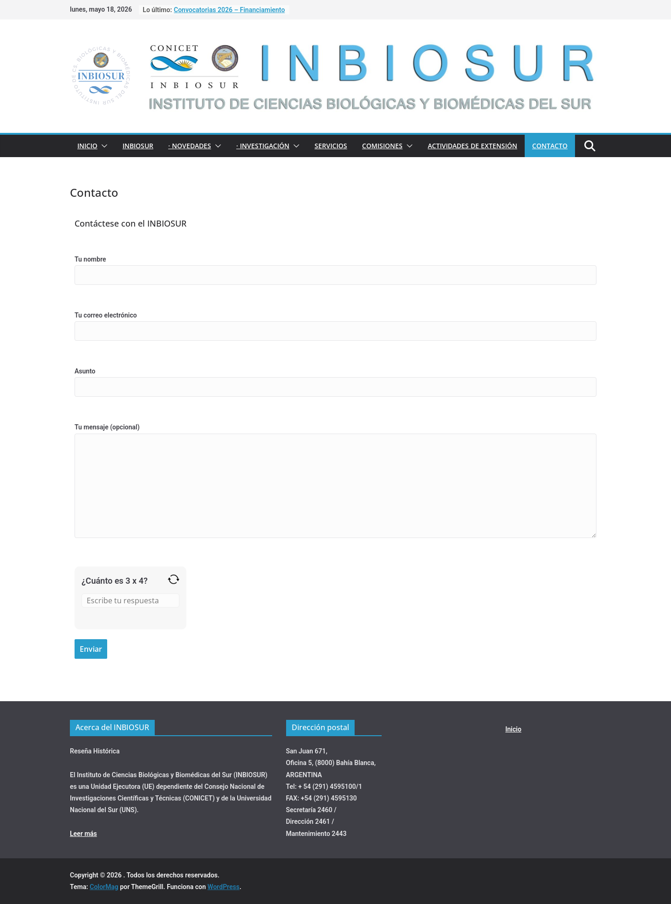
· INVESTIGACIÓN (262, 145)
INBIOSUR (138, 145)
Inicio (87, 145)
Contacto (550, 145)
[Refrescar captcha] (173, 579)
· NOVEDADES (189, 145)
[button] (102, 145)
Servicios (331, 145)
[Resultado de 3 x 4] (130, 600)
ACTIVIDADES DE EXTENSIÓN (472, 145)
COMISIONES (382, 145)
